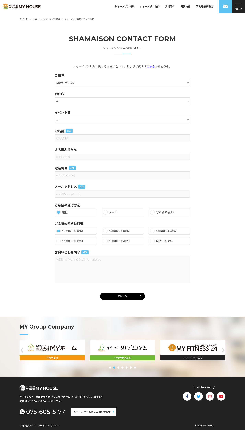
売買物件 (186, 6)
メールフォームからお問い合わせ (92, 411)
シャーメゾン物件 (150, 6)
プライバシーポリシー (49, 426)
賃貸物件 (170, 6)
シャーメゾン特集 (125, 6)
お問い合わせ (26, 426)
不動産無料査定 (204, 6)
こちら (151, 66)
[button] (22, 350)
